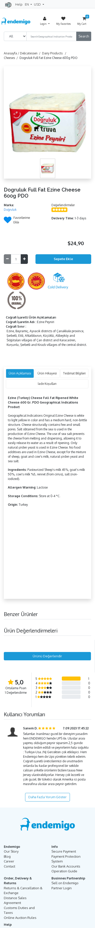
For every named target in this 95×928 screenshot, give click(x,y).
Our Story (11, 851)
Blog (7, 856)
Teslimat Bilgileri (74, 373)
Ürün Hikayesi (47, 373)
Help (19, 4)
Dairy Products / (55, 53)
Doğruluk (10, 210)
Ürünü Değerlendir (47, 656)
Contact (9, 866)
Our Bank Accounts (65, 866)
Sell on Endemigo (65, 883)
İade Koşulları (47, 384)
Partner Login (61, 888)
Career (9, 861)
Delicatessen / (31, 53)
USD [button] (38, 4)
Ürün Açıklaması (20, 373)
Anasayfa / (12, 53)
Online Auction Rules (20, 918)
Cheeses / (12, 58)
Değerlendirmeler (63, 205)
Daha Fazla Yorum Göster (47, 797)
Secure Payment (63, 851)
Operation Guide (64, 871)
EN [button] (27, 4)
